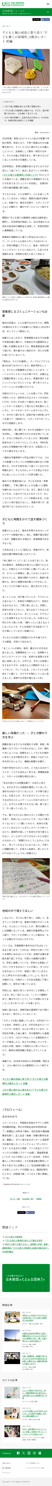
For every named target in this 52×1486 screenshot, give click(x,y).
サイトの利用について (33, 1463)
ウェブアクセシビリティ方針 (35, 1468)
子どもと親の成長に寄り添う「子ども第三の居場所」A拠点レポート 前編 (25, 1081)
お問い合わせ (6, 1463)
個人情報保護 (6, 1468)
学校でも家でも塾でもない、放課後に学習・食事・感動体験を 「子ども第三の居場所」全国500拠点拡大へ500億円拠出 (26, 1248)
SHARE (45, 19)
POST (36, 19)
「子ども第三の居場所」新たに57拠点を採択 (22, 1240)
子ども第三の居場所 (12, 1236)
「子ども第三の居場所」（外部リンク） (20, 174)
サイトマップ (6, 1473)
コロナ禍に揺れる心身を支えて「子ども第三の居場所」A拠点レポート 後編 (25, 1092)
